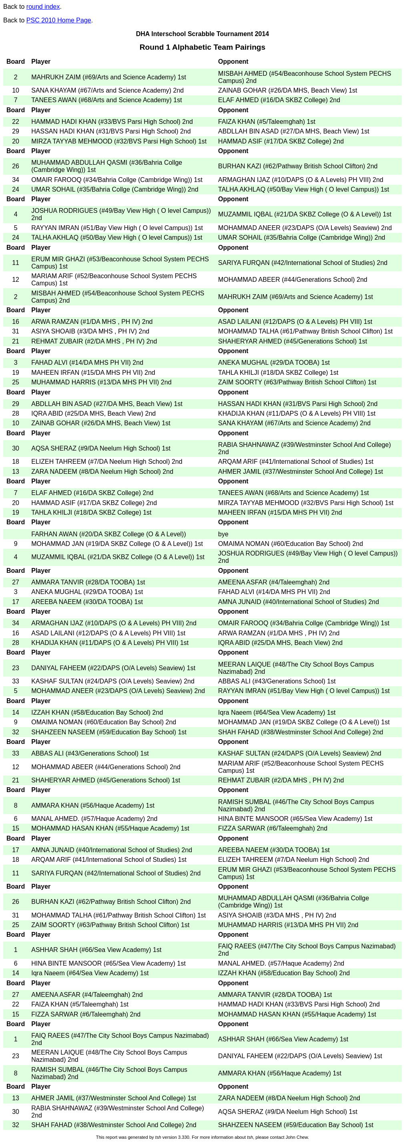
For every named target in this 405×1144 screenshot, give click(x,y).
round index (43, 6)
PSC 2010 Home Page (58, 20)
